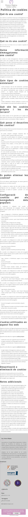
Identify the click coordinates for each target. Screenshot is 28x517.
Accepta (16, 513)
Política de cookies (14, 515)
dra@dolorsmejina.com (7, 504)
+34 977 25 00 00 (6, 500)
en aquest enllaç (12, 423)
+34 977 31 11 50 (6, 495)
